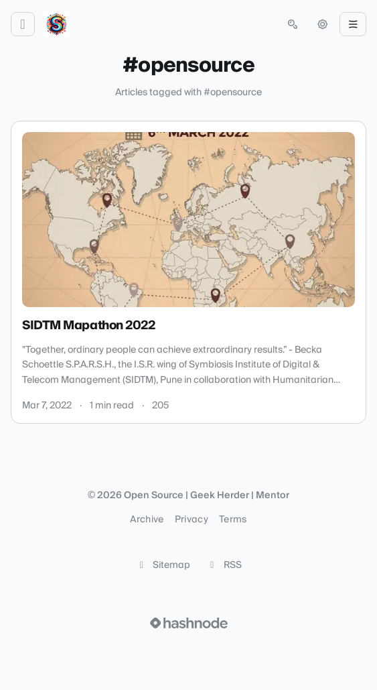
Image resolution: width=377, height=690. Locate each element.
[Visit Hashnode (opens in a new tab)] (189, 623)
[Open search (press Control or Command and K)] (293, 24)
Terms (233, 520)
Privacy (191, 520)
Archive (146, 520)
